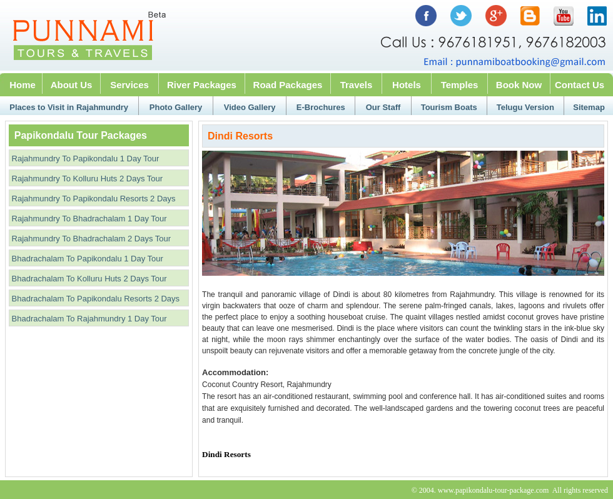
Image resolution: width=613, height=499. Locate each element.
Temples (460, 84)
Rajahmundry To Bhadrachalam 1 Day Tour (88, 218)
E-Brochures (320, 107)
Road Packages (288, 84)
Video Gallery (250, 107)
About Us (72, 84)
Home (22, 84)
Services (129, 84)
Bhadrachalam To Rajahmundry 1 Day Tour (88, 318)
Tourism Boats (449, 107)
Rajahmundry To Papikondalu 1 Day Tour (84, 158)
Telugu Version (525, 107)
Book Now (519, 84)
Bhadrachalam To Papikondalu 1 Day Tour (86, 258)
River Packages (201, 84)
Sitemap (589, 107)
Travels (356, 84)
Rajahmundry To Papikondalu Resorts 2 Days (92, 198)
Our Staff (383, 107)
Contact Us (579, 84)
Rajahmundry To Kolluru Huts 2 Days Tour (86, 178)
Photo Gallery (176, 107)
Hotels (406, 84)
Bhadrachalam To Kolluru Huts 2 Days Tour (88, 278)
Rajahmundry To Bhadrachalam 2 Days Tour (90, 238)
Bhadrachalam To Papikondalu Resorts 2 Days (94, 298)
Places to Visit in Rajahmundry (68, 107)
